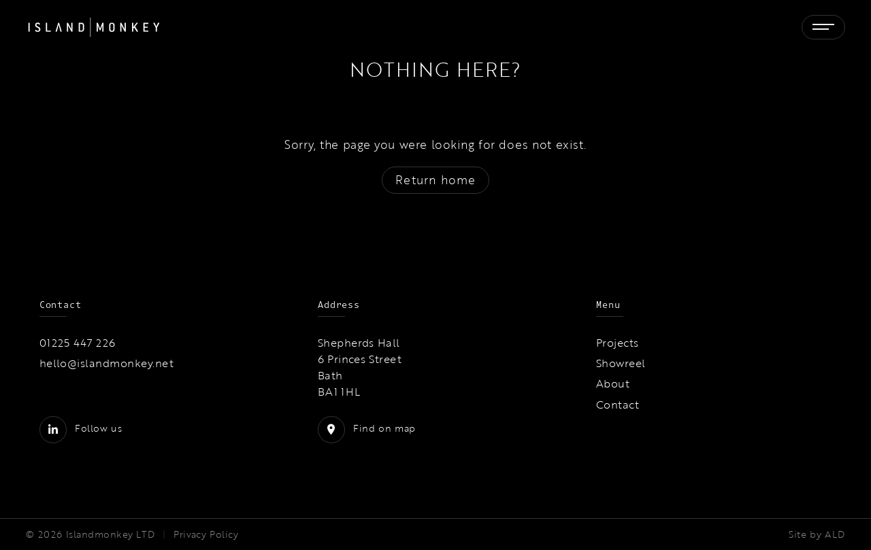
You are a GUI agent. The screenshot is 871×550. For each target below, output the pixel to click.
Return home (435, 179)
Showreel (621, 363)
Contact (617, 404)
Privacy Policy (206, 534)
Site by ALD (816, 534)
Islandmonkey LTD (110, 534)
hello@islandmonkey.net (106, 363)
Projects (617, 342)
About (612, 383)
